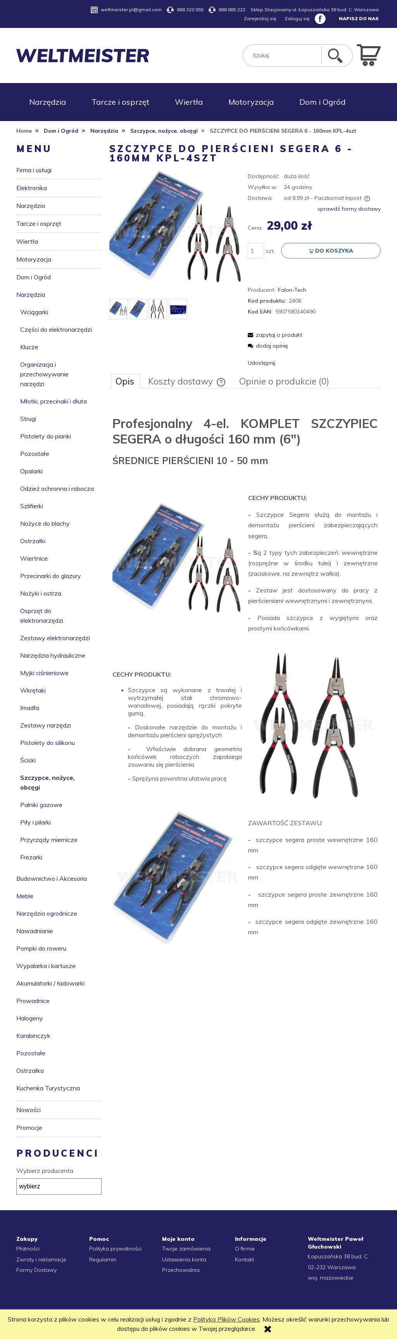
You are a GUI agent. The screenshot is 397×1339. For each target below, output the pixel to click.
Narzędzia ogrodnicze (46, 913)
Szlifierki (31, 506)
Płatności (28, 1248)
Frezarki (31, 857)
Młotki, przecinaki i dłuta (53, 401)
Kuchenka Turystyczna (48, 1088)
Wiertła (27, 241)
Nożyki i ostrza (40, 593)
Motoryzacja (33, 259)
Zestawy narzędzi (45, 725)
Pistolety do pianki (45, 436)
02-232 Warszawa (332, 1267)
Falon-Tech (292, 289)
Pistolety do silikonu (47, 743)
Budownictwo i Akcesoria (51, 878)
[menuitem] (47, 102)
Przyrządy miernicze (49, 840)
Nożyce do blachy (45, 523)
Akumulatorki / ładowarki (50, 983)
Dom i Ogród (33, 277)
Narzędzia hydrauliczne (52, 655)
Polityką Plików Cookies (226, 1319)
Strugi (28, 419)
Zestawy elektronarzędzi (55, 638)
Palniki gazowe (41, 805)
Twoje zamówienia (186, 1248)
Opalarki (31, 471)
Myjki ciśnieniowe (44, 673)
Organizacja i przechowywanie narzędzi (44, 374)
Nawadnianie (34, 931)
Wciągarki (34, 312)
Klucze (29, 347)
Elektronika (31, 188)
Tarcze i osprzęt (38, 223)
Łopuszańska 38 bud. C (338, 1256)
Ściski (28, 760)
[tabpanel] (245, 675)
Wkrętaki (33, 690)
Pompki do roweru (41, 948)
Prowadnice (33, 1001)
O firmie (245, 1248)
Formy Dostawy (36, 1269)
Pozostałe (34, 453)
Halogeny (29, 1018)
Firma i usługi (34, 170)
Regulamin (102, 1259)
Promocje (29, 1127)
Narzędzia (30, 206)
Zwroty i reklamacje (41, 1259)
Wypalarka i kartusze (46, 966)
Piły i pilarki (35, 822)
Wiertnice (34, 558)
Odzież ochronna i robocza (57, 488)
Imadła (29, 708)
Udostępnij (261, 362)
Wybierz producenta (44, 1170)
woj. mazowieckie (330, 1277)
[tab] (125, 381)
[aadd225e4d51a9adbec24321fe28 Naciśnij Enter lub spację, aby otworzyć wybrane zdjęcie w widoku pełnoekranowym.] (175, 232)
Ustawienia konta (184, 1259)
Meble (24, 896)
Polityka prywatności (115, 1248)
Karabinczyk (33, 1035)
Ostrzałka (30, 1070)
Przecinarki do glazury (50, 576)
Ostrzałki (32, 541)
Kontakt (244, 1259)
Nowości (28, 1110)
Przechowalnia (181, 1269)
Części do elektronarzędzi (56, 329)
